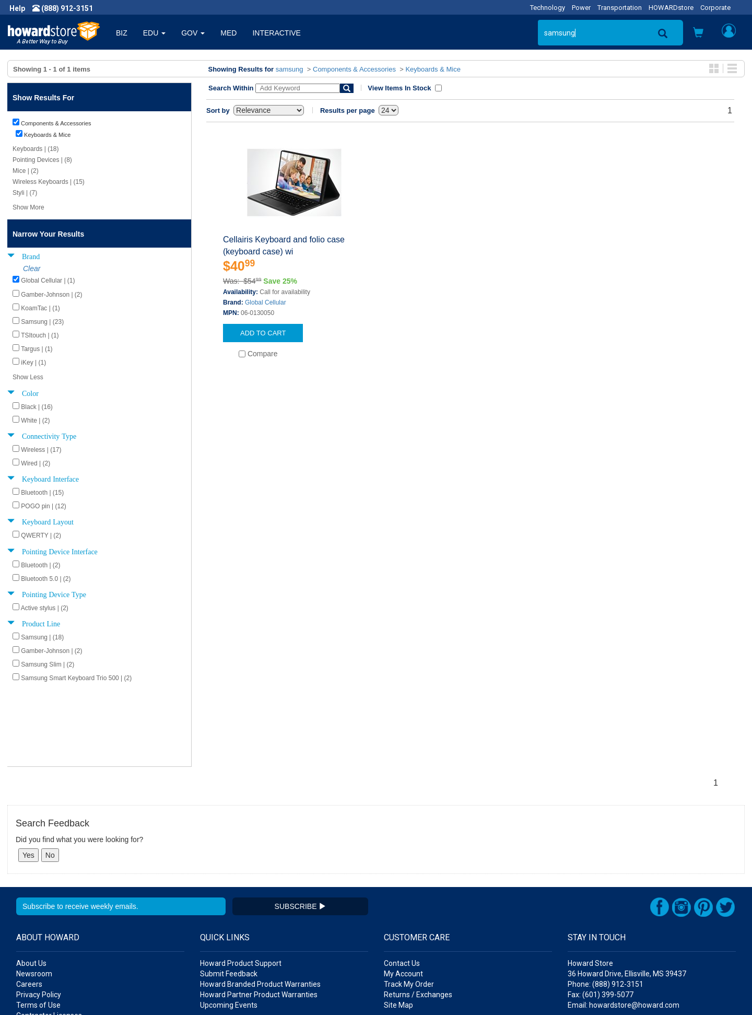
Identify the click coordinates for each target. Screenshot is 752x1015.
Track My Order (409, 903)
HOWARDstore (671, 7)
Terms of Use (38, 924)
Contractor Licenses (49, 934)
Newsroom (34, 893)
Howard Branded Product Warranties (260, 903)
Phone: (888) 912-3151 (605, 903)
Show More (28, 207)
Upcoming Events (228, 924)
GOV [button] (193, 33)
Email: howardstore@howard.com (623, 924)
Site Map (398, 924)
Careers (29, 903)
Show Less (28, 377)
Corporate (715, 7)
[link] (582, 989)
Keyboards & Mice (433, 69)
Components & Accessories (354, 69)
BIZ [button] (121, 33)
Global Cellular (265, 302)
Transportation (619, 7)
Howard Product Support (240, 882)
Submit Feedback (228, 893)
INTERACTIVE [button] (276, 33)
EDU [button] (154, 33)
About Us (31, 882)
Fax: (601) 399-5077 (600, 913)
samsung (289, 69)
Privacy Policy (38, 913)
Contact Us (402, 882)
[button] (698, 34)
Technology (547, 7)
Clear (31, 268)
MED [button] (228, 33)
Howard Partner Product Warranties (259, 913)
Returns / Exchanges (418, 913)
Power (581, 7)
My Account (403, 893)
